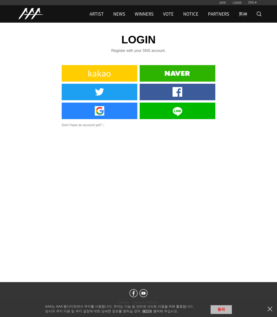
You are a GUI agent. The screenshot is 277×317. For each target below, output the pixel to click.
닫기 (270, 309)
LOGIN (237, 2)
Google (99, 111)
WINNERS (144, 14)
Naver (177, 73)
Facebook (177, 92)
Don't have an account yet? (82, 125)
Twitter (99, 92)
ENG (251, 2)
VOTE (168, 14)
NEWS (119, 14)
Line (177, 111)
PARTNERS (218, 14)
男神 (243, 14)
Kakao (99, 73)
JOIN (222, 2)
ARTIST (97, 14)
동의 (221, 309)
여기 (145, 311)
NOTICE (191, 14)
